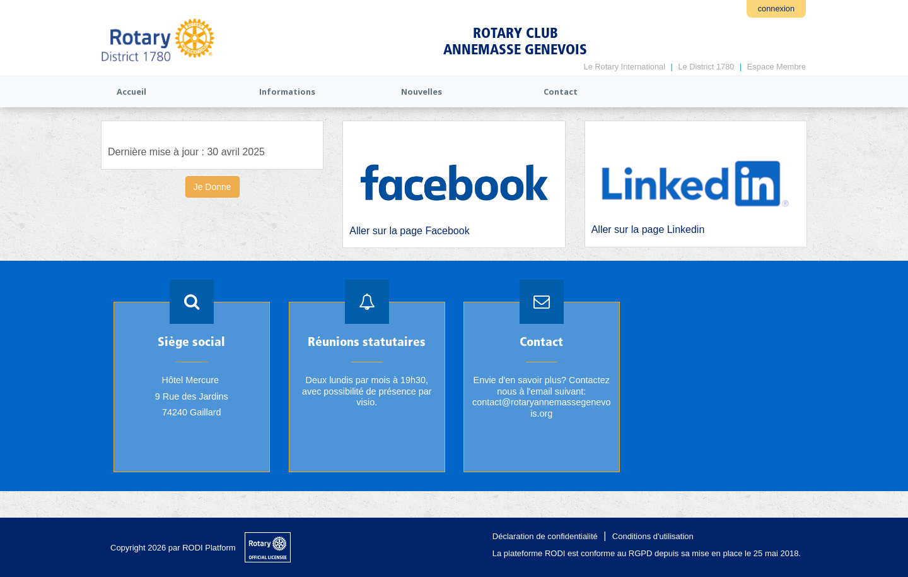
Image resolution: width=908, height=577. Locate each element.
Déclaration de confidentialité (545, 536)
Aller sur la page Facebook (409, 230)
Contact (561, 91)
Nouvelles (421, 91)
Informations (287, 91)
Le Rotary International (624, 66)
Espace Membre (776, 66)
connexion (776, 8)
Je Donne (212, 187)
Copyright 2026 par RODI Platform (173, 547)
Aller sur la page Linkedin (648, 229)
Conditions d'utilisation (653, 536)
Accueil (131, 91)
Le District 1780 (706, 66)
